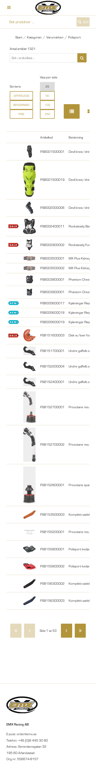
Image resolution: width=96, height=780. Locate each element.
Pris (21, 114)
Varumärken (54, 37)
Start (18, 37)
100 (47, 105)
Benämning (21, 105)
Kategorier (34, 37)
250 (47, 114)
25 (47, 86)
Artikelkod (21, 96)
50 (47, 96)
